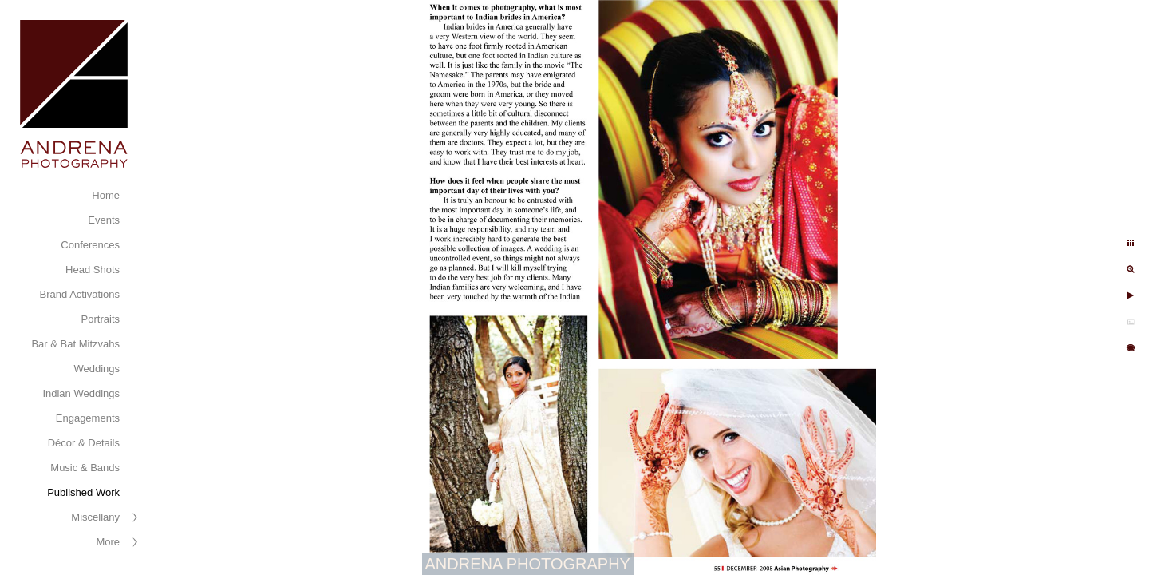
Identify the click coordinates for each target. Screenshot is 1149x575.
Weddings (96, 369)
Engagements (88, 418)
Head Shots (92, 270)
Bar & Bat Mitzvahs (75, 344)
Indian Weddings (81, 393)
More (108, 542)
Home (106, 195)
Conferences (90, 245)
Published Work (83, 492)
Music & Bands (85, 468)
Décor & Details (84, 443)
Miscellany (95, 517)
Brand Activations (80, 294)
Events (104, 220)
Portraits (100, 319)
